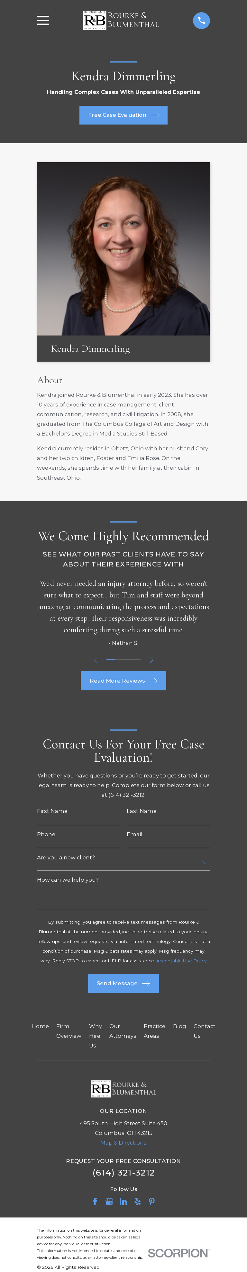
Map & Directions (123, 1142)
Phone (46, 834)
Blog (179, 1026)
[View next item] (153, 660)
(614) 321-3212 (123, 1172)
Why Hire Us (95, 1036)
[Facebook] (95, 1201)
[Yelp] (137, 1201)
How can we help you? (68, 880)
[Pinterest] (151, 1201)
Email (134, 834)
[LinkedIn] (123, 1201)
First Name (52, 811)
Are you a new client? (66, 857)
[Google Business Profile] (109, 1201)
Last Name (142, 811)
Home (40, 1026)
